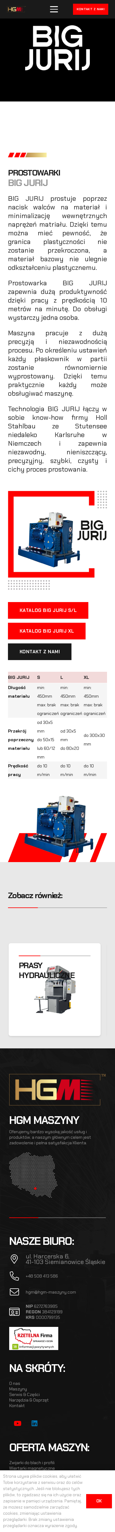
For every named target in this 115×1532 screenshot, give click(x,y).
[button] (54, 9)
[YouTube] (17, 1423)
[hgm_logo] (16, 9)
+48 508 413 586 (42, 1276)
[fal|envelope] (17, 1292)
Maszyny (18, 1389)
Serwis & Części (24, 1394)
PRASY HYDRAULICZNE (50, 970)
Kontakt (17, 1405)
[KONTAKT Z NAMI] (39, 651)
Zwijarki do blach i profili (32, 1462)
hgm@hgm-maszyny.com (51, 1292)
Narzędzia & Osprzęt (29, 1400)
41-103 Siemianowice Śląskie (65, 1262)
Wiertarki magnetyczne (32, 1468)
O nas (14, 1383)
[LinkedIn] (34, 1423)
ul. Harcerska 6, (47, 1256)
